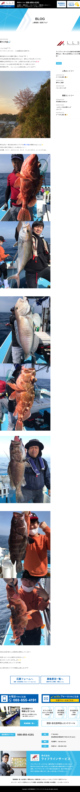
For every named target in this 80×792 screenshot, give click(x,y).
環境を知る (25, 5)
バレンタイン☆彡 (61, 88)
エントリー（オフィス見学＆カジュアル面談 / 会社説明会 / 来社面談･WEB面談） (33, 782)
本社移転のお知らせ (62, 101)
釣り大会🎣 (5, 42)
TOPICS (59, 63)
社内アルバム (20, 6)
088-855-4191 (32, 2)
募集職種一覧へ (29, 723)
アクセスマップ (28, 6)
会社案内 (19, 5)
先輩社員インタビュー (44, 5)
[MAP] (73, 736)
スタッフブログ (33, 5)
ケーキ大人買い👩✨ (62, 77)
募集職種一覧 (15, 779)
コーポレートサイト (38, 6)
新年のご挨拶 (60, 82)
